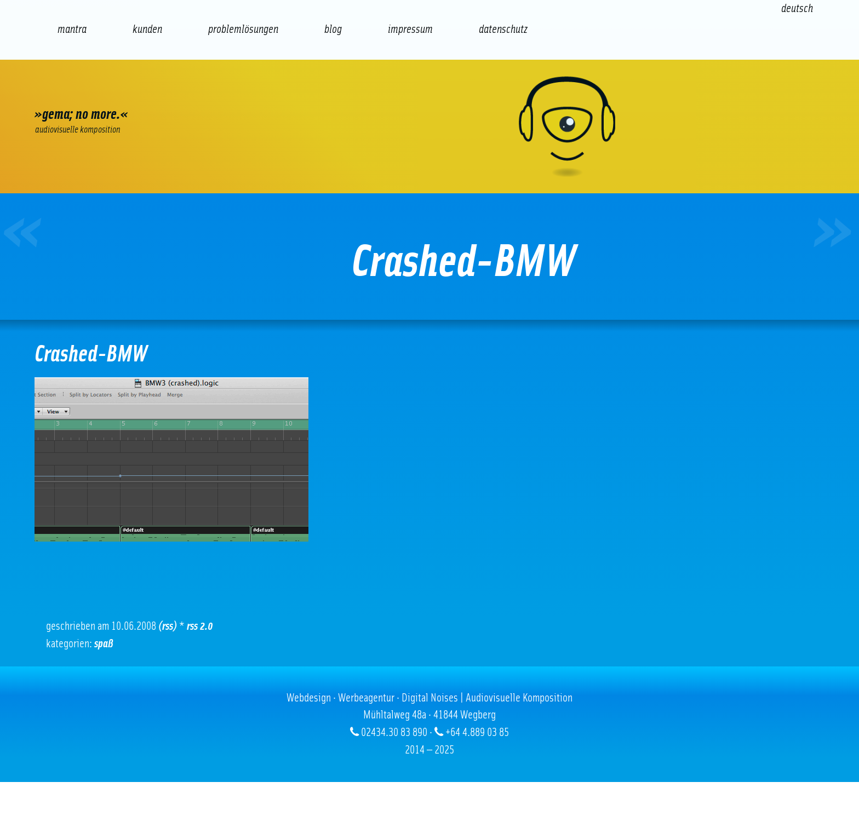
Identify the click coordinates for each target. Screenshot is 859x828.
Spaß (103, 643)
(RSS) (167, 626)
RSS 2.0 (200, 626)
